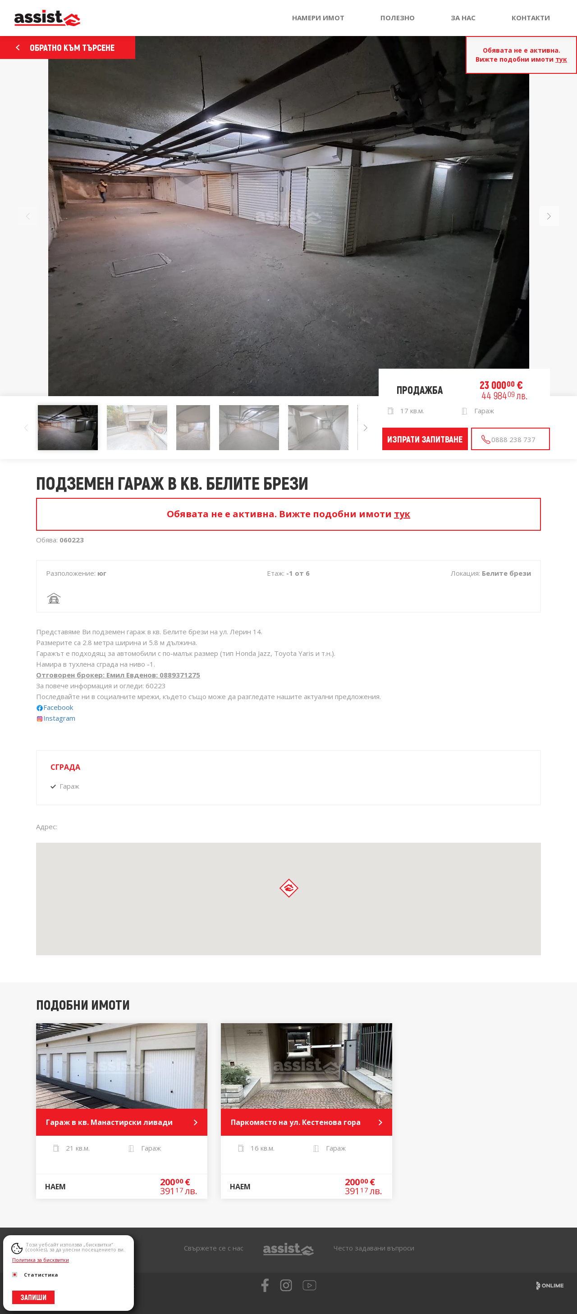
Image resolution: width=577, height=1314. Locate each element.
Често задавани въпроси (374, 1247)
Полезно (397, 17)
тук (561, 59)
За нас (463, 17)
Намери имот (318, 17)
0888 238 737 (508, 439)
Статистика (35, 1274)
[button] (549, 216)
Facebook (59, 707)
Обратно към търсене (65, 47)
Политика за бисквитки (40, 1259)
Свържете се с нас (213, 1247)
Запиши (33, 1297)
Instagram (55, 717)
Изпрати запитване (425, 438)
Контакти (531, 17)
